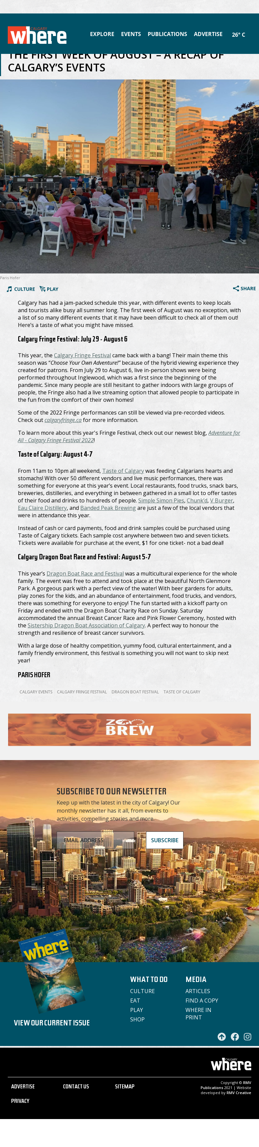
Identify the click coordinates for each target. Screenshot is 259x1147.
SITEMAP (125, 1115)
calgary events (36, 692)
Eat (135, 1000)
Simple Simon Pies (161, 500)
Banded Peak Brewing (108, 508)
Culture (142, 991)
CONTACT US (76, 1115)
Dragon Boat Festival (135, 692)
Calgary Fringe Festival (82, 355)
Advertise (208, 34)
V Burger (221, 500)
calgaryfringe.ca (63, 420)
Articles (197, 991)
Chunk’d (197, 500)
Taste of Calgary (123, 470)
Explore (102, 34)
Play (136, 1010)
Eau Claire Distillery (42, 508)
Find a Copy (201, 1000)
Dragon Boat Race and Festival (85, 573)
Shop (137, 1019)
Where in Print (198, 1013)
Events (131, 34)
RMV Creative (239, 1120)
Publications (167, 34)
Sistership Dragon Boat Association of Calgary (86, 625)
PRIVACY (20, 1130)
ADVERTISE (23, 1115)
